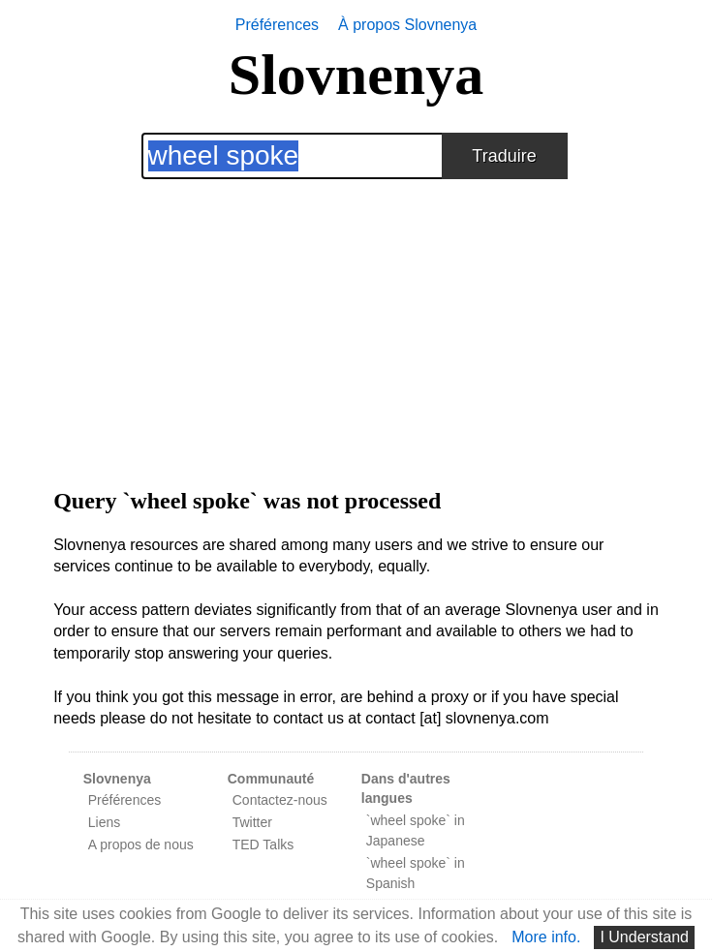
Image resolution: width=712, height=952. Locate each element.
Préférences (277, 24)
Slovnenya (356, 75)
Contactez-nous (279, 800)
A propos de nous (141, 844)
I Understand (644, 937)
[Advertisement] (356, 314)
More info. (545, 937)
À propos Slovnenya (407, 24)
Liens (104, 822)
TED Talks (263, 844)
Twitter (252, 822)
